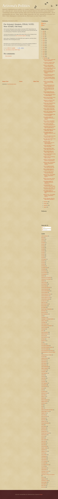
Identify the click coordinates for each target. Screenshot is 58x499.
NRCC (42, 408)
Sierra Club (43, 444)
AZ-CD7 (42, 254)
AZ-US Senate (44, 272)
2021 (44, 36)
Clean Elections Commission (46, 325)
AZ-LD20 (43, 264)
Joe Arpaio (43, 381)
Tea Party (43, 452)
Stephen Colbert (44, 448)
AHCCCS (43, 239)
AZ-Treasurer (43, 270)
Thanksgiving (43, 456)
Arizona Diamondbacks (45, 290)
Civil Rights (43, 322)
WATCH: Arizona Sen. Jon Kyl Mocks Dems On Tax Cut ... (49, 179)
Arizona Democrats (44, 289)
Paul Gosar (43, 419)
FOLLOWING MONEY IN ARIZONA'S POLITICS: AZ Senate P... (48, 118)
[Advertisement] (20, 70)
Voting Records (44, 472)
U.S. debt (43, 466)
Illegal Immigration (44, 368)
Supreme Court (44, 451)
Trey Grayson (43, 459)
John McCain (8, 49)
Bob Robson (43, 310)
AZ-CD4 (42, 249)
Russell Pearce (44, 431)
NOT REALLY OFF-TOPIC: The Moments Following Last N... (49, 188)
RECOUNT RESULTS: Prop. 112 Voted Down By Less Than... (48, 88)
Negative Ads (43, 413)
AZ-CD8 (42, 255)
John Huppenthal (44, 383)
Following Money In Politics (46, 354)
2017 (44, 43)
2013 (44, 51)
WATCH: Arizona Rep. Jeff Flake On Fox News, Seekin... (49, 69)
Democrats (43, 335)
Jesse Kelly (43, 378)
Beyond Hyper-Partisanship (46, 309)
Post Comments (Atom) (11, 84)
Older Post (36, 81)
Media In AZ (43, 396)
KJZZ (42, 389)
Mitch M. (44, 23)
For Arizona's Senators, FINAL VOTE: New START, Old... (49, 63)
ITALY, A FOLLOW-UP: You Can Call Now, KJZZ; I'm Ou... (49, 137)
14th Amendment (44, 235)
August (45, 207)
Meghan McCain (44, 401)
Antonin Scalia (44, 285)
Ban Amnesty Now (44, 304)
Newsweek (43, 418)
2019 (44, 40)
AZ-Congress (43, 259)
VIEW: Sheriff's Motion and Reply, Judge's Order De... (48, 152)
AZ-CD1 (42, 244)
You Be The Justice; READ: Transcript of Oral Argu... (48, 172)
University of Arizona (45, 471)
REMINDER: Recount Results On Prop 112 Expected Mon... (49, 106)
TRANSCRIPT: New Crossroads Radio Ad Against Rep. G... (49, 127)
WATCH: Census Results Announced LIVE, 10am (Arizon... (48, 82)
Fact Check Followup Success (47, 347)
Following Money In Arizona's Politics (48, 352)
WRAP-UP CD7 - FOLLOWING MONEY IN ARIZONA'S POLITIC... (49, 175)
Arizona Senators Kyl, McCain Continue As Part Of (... (49, 75)
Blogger (41, 494)
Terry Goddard (44, 454)
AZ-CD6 (42, 252)
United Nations (44, 467)
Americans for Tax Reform (46, 279)
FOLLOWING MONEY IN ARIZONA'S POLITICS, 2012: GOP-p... (49, 133)
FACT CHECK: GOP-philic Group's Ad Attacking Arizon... (49, 124)
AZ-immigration (44, 274)
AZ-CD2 (42, 245)
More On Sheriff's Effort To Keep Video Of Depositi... (49, 154)
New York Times (44, 416)
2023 (44, 33)
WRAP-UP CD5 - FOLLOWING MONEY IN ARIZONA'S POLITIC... (49, 163)
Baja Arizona (43, 302)
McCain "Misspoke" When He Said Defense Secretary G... (49, 199)
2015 (44, 47)
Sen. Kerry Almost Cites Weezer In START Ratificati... (49, 95)
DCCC (42, 330)
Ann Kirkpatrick (44, 284)
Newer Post (5, 81)
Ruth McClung (44, 434)
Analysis (43, 280)
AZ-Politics (43, 265)
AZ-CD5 (42, 250)
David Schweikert (44, 332)
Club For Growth (44, 327)
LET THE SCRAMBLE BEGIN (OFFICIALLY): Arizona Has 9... (49, 78)
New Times (43, 414)
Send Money (43, 442)
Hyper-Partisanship (44, 366)
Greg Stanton (43, 361)
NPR (42, 404)
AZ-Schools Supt (44, 267)
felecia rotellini (44, 482)
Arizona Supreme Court (45, 297)
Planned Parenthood (45, 423)
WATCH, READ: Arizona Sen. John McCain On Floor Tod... (49, 109)
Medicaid (43, 398)
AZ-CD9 (42, 257)
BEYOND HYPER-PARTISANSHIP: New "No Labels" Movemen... (48, 142)
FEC (42, 342)
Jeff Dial (42, 374)
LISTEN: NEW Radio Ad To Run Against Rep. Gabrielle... (49, 130)
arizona (42, 477)
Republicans (43, 428)
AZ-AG (42, 240)
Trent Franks (43, 457)
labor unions (43, 485)
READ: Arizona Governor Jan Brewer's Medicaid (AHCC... (49, 86)
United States (43, 469)
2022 (44, 34)
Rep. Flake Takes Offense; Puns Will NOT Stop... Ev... (49, 139)
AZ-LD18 (43, 262)
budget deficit (43, 478)
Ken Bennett (43, 391)
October (45, 203)
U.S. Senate (43, 462)
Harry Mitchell (44, 363)
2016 (44, 45)
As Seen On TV (44, 300)
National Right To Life (45, 411)
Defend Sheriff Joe (44, 333)
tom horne (43, 487)
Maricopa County (44, 393)
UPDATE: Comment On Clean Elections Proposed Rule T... (49, 160)
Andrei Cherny (44, 282)
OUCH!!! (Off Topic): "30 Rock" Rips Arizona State (49, 146)
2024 (44, 31)
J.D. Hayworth (44, 369)
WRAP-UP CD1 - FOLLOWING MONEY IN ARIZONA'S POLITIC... (49, 195)
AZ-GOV (43, 260)
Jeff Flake (43, 376)
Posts (43, 227)
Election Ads (43, 340)
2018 (44, 42)
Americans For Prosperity (46, 277)
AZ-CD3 (42, 247)
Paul (43, 25)
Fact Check (43, 343)
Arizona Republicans (45, 295)
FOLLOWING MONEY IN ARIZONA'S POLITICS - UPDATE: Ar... (48, 182)
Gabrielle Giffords (44, 358)
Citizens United (44, 320)
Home (20, 81)
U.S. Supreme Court (45, 464)
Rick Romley (43, 429)
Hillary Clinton (44, 364)
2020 (44, 38)
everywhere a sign (44, 480)
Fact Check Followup (45, 345)
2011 (44, 54)
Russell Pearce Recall (45, 433)
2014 (44, 49)
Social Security (44, 446)
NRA (42, 406)
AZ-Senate (43, 269)
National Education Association (47, 409)
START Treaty (17, 49)
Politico (42, 424)
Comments (44, 229)
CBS (42, 315)
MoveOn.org (43, 403)
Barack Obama (44, 305)
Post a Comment (8, 56)
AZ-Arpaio (43, 242)
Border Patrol (43, 312)
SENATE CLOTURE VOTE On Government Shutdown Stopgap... (49, 71)
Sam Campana (44, 439)
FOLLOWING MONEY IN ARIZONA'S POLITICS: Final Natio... (49, 191)
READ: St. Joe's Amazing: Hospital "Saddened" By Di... (49, 66)
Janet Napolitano (44, 373)
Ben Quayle (43, 307)
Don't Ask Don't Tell (45, 337)
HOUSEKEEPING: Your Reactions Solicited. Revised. (49, 186)
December (46, 58)
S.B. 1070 (43, 436)
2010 (44, 56)
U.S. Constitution (44, 461)
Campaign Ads (44, 317)
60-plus (42, 237)
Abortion (43, 275)
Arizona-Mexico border (45, 299)
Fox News (43, 356)
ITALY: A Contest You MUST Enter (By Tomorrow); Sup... (49, 167)
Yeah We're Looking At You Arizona (47, 474)
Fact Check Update (45, 348)
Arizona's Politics (16, 5)
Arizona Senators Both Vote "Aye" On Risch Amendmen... (49, 92)
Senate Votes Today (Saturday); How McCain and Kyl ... (49, 104)
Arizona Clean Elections (45, 287)
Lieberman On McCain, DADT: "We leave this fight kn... (49, 101)
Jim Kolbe (43, 379)
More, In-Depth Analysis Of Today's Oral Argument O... (48, 169)
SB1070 (42, 438)
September (46, 205)
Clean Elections (44, 324)
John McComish (44, 386)
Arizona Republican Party (46, 294)
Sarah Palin (43, 441)
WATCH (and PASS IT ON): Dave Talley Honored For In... (49, 149)
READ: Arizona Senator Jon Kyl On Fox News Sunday (49, 98)
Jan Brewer (43, 371)
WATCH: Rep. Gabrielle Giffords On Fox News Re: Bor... (49, 112)
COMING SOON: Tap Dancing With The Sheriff (49, 157)
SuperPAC (43, 449)
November (46, 201)
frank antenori (44, 483)
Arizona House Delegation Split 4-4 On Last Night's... (49, 115)
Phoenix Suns (44, 421)
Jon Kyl (12, 49)
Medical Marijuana (44, 399)
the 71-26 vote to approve (21, 35)
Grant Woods (43, 359)
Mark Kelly (43, 394)
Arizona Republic (44, 292)
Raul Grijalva (43, 426)
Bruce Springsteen (44, 314)
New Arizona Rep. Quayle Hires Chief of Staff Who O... (49, 60)
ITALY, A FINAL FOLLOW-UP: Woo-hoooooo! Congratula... (49, 121)
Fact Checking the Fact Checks (47, 350)
